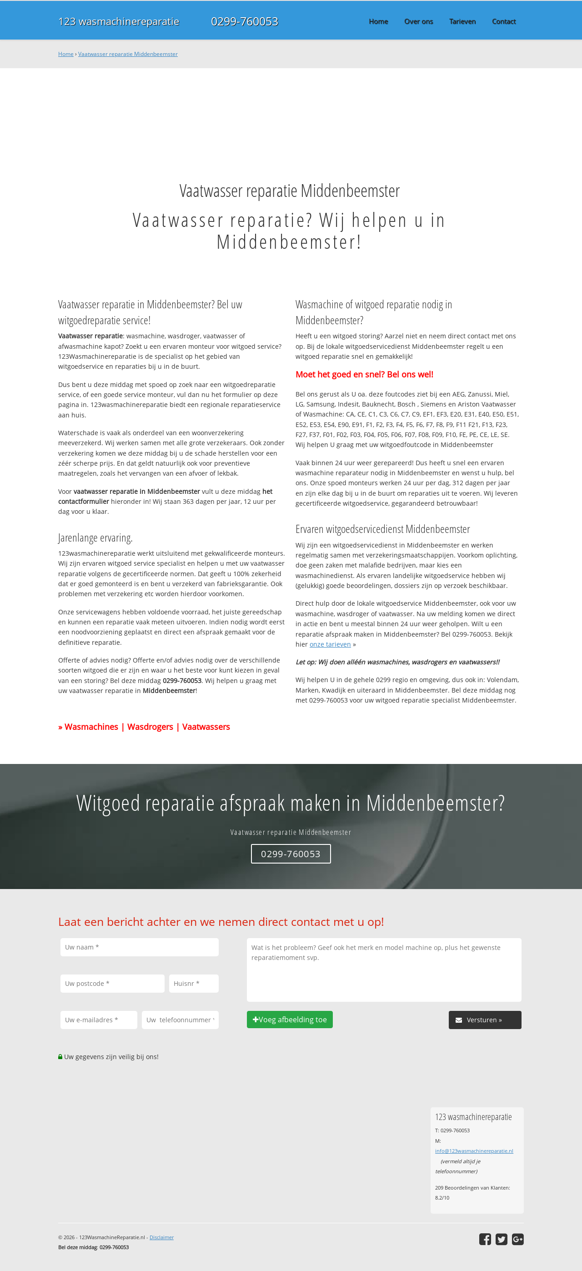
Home (66, 54)
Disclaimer (162, 1237)
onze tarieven (330, 644)
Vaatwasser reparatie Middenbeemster (128, 54)
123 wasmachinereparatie (118, 21)
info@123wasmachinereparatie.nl (474, 1150)
